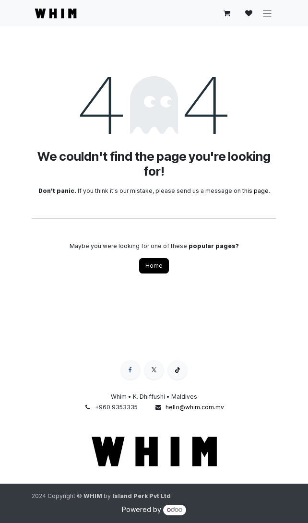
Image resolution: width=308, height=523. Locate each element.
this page (255, 190)
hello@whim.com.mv (195, 407)
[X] (154, 370)
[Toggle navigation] (267, 13)
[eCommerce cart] (227, 13)
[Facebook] (130, 370)
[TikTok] (177, 370)
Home (154, 265)
